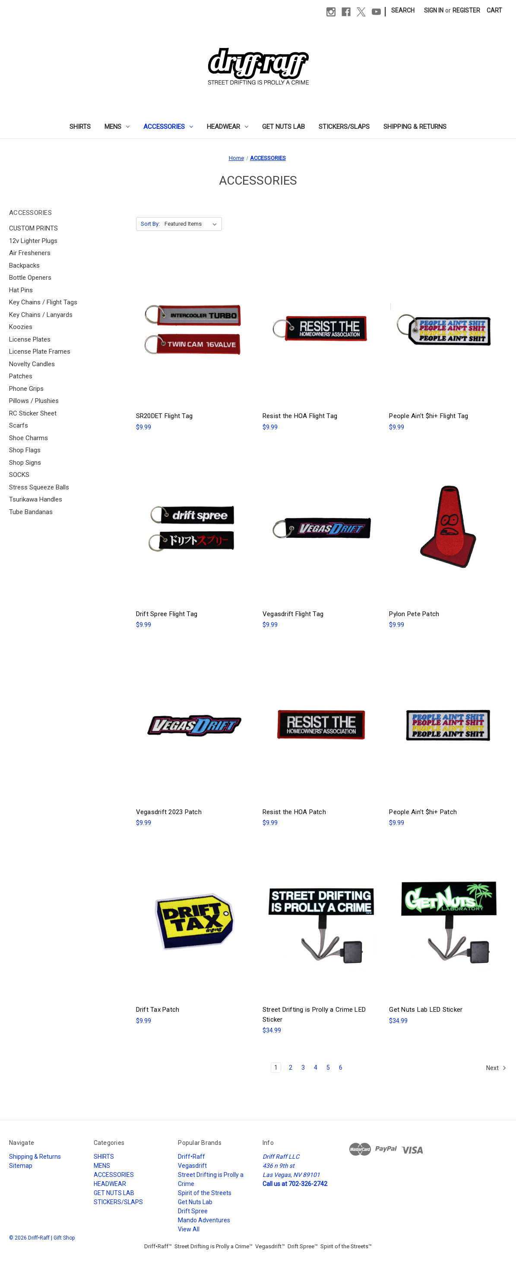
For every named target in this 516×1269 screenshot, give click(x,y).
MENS (117, 127)
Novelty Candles (32, 364)
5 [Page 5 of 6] (328, 1067)
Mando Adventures (204, 1220)
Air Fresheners (30, 253)
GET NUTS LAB (283, 127)
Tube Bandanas (31, 512)
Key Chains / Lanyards (41, 315)
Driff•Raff (191, 1156)
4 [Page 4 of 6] (315, 1067)
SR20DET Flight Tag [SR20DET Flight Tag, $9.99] (164, 416)
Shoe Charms (28, 438)
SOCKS (19, 475)
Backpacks (24, 265)
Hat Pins (21, 290)
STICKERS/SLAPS (344, 127)
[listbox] (192, 223)
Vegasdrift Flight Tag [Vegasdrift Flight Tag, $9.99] (293, 614)
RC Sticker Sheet (33, 413)
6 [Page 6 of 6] (340, 1067)
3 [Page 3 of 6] (303, 1067)
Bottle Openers (30, 277)
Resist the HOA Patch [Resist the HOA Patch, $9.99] (294, 812)
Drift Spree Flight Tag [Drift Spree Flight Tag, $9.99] (167, 614)
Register (466, 10)
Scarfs (18, 425)
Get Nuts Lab (195, 1202)
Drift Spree (193, 1211)
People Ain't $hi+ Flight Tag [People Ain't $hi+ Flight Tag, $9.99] (428, 416)
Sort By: (150, 224)
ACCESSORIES (168, 127)
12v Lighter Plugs (33, 241)
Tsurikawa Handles (35, 499)
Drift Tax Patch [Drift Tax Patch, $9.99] (158, 1009)
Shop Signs (25, 463)
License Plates (30, 339)
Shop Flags (25, 450)
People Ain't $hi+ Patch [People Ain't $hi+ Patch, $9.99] (423, 812)
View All (188, 1229)
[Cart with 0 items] (494, 10)
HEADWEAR (227, 127)
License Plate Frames (39, 351)
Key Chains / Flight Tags (43, 302)
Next (496, 1068)
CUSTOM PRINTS (33, 228)
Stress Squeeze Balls (39, 487)
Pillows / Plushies (34, 401)
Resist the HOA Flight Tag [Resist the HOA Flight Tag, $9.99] (300, 416)
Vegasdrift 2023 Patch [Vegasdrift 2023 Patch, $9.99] (169, 812)
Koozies (20, 327)
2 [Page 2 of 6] (290, 1067)
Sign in (433, 10)
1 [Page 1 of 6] (276, 1067)
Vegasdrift (192, 1165)
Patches (20, 376)
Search (403, 10)
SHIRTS (80, 127)
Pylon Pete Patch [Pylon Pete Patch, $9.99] (414, 614)
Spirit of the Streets (204, 1192)
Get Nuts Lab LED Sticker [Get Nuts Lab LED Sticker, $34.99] (425, 1009)
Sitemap (20, 1165)
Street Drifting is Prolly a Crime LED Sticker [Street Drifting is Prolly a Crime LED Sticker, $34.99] (314, 1014)
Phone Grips (26, 389)
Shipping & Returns (414, 127)
